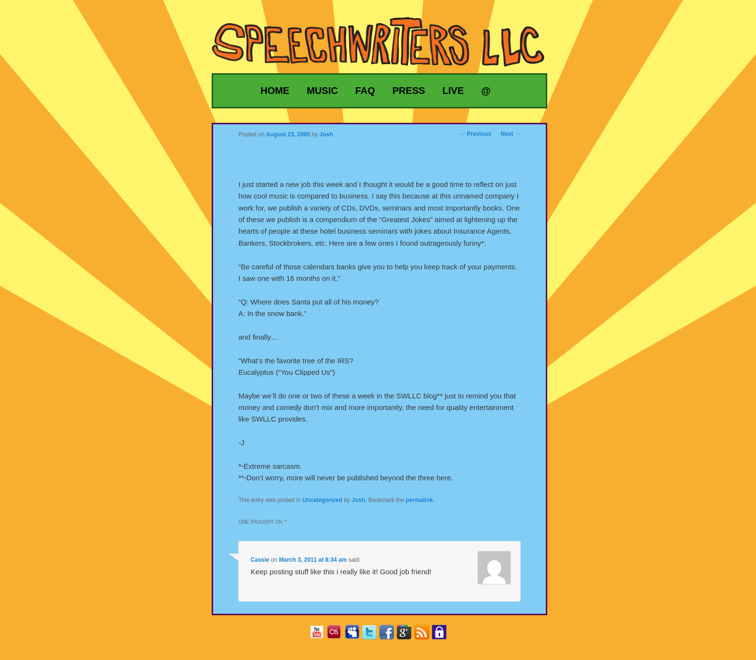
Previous (475, 134)
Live (453, 90)
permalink (419, 500)
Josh (358, 500)
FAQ (365, 90)
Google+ (407, 635)
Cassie (260, 559)
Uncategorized (322, 500)
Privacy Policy (443, 635)
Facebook (390, 635)
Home (274, 90)
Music (322, 90)
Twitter (373, 635)
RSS (425, 635)
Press (408, 90)
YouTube (320, 635)
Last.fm (338, 635)
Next (510, 134)
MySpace (355, 635)
